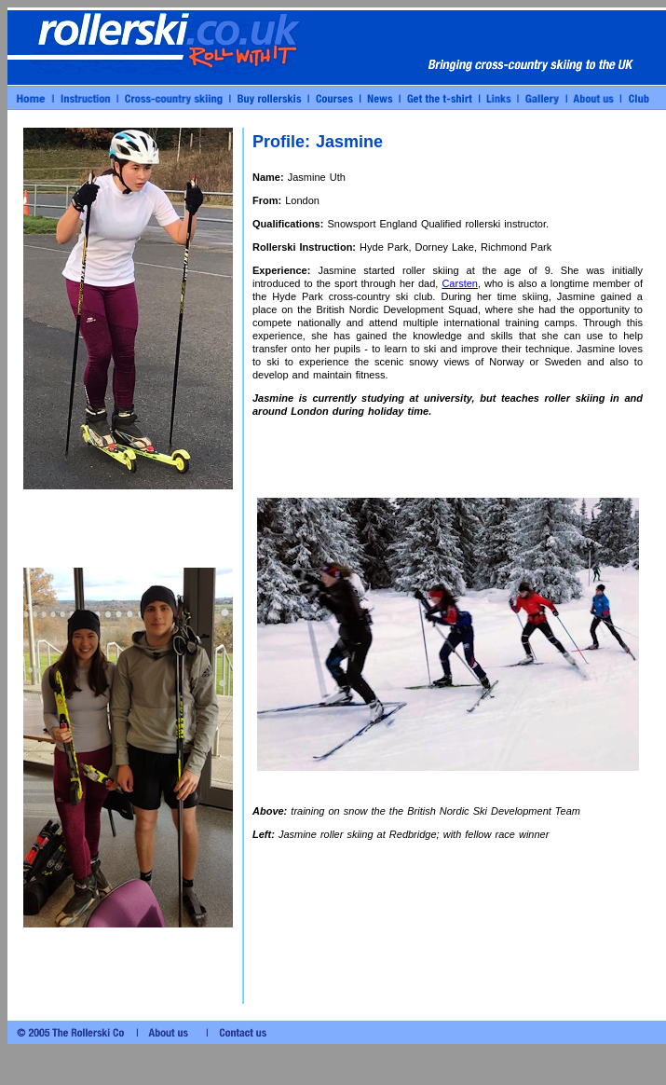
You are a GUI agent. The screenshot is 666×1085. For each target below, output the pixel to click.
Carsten (460, 283)
